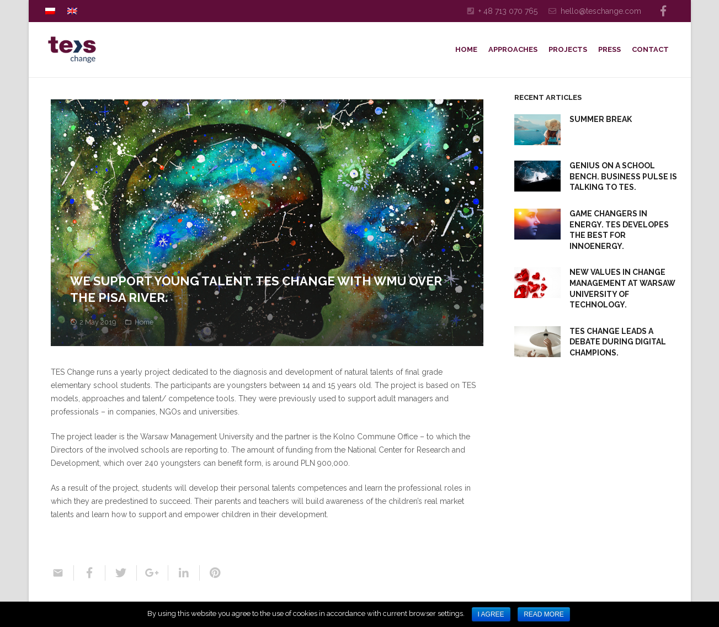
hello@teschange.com (601, 11)
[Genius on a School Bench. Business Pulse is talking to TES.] (537, 176)
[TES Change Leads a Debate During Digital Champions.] (537, 341)
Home (144, 322)
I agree (491, 614)
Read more (544, 614)
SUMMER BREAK (600, 119)
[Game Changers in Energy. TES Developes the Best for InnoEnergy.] (537, 224)
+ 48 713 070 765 (507, 11)
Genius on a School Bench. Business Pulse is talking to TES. (623, 176)
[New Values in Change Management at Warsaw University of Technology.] (537, 282)
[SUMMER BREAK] (537, 129)
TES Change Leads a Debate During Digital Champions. (617, 342)
